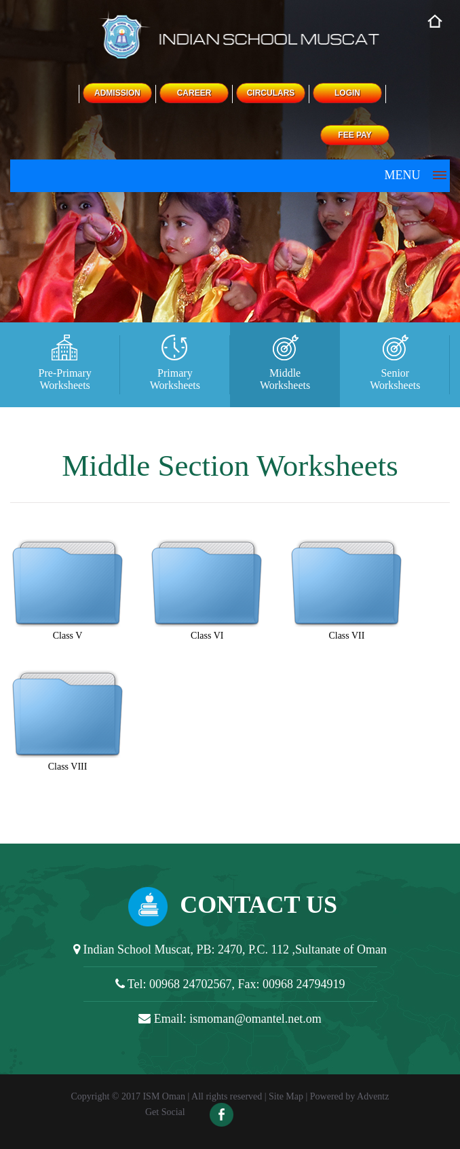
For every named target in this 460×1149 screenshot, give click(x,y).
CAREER (194, 93)
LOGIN (347, 93)
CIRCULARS (271, 93)
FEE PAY (354, 135)
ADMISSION (117, 93)
